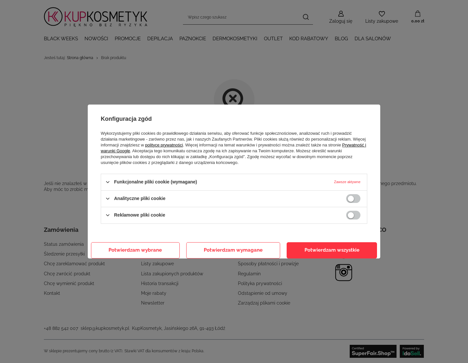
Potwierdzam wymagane (233, 250)
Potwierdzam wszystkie (332, 250)
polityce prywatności (164, 145)
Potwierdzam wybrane (135, 250)
